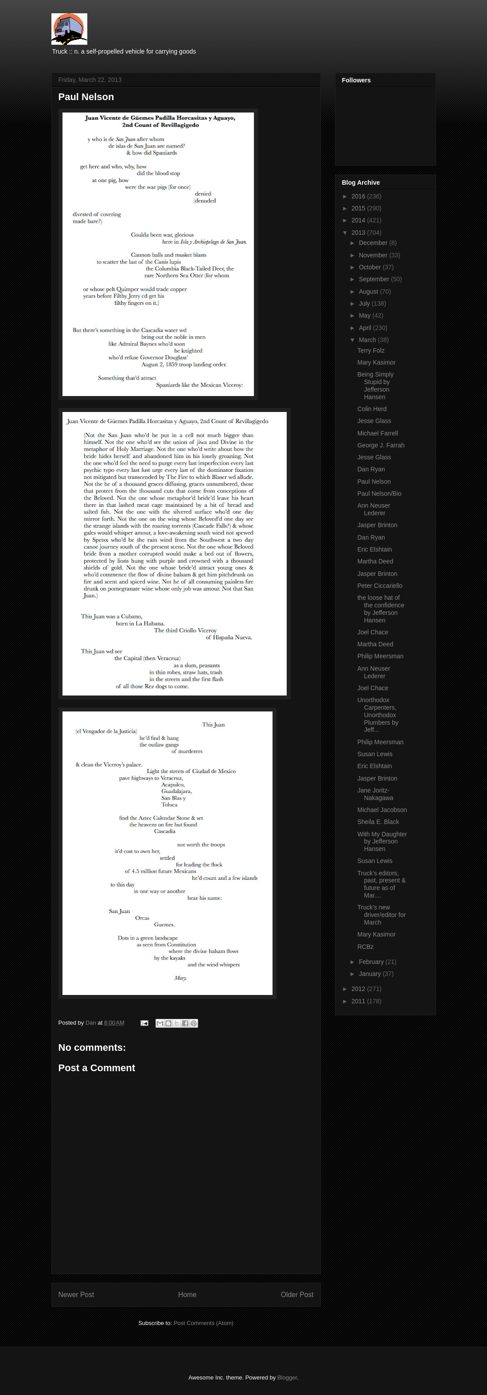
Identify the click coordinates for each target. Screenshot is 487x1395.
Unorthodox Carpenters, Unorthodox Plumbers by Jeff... (377, 714)
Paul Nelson (374, 481)
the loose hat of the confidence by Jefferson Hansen (380, 608)
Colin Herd (371, 408)
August (369, 291)
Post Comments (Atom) (204, 1323)
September (375, 279)
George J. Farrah (381, 445)
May (365, 315)
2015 (359, 208)
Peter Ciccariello (379, 585)
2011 (359, 1001)
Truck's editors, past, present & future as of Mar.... (381, 884)
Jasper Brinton (377, 524)
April (366, 327)
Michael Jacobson (382, 809)
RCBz (365, 946)
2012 (359, 988)
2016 (359, 196)
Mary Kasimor (376, 362)
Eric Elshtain (374, 549)
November (374, 255)
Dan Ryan (371, 469)
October (371, 267)
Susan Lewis (374, 754)
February (372, 961)
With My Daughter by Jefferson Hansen (382, 842)
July (365, 303)
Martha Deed (375, 561)
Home (187, 1294)
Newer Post (76, 1294)
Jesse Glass (374, 420)
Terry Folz (370, 350)
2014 (359, 220)
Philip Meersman (380, 656)
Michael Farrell (377, 433)
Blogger (287, 1377)
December (374, 242)
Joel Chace (372, 632)
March (368, 339)
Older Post (297, 1294)
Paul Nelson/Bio (379, 493)
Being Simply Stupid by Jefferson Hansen (375, 385)
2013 (359, 232)
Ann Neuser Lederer (373, 509)
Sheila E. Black (378, 821)
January (371, 973)
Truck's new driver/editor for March (381, 915)
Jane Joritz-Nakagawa (375, 794)
